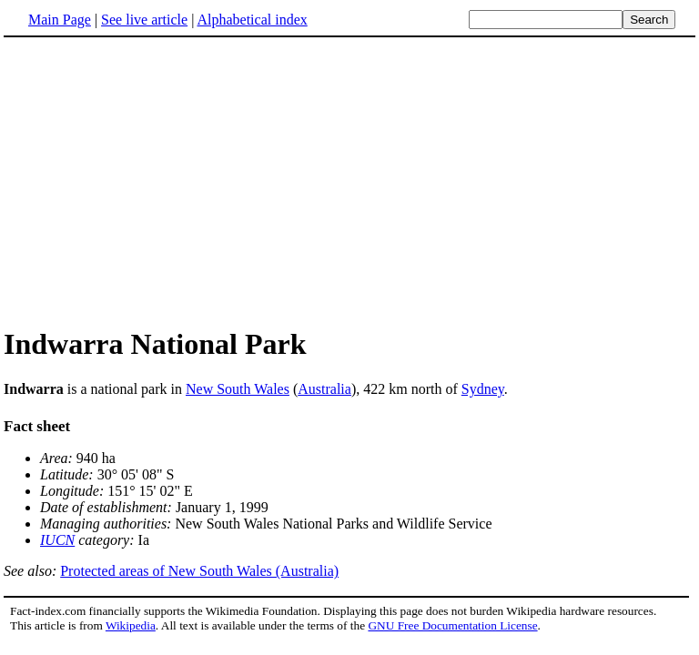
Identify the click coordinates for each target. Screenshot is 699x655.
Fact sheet (37, 426)
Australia (324, 389)
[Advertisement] (156, 181)
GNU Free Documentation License (452, 625)
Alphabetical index (252, 19)
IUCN (57, 540)
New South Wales (237, 389)
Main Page (59, 19)
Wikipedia (131, 625)
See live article (144, 19)
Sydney (482, 389)
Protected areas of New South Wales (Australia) (199, 571)
